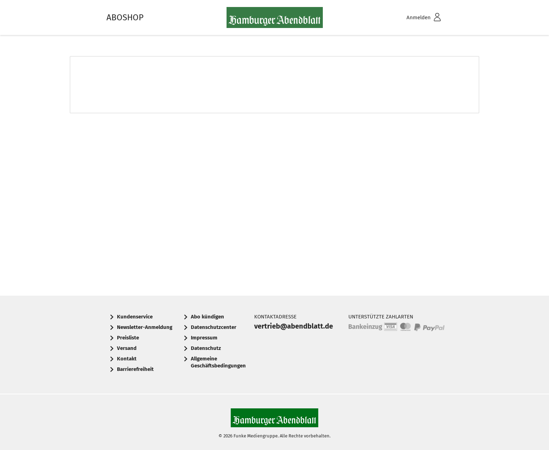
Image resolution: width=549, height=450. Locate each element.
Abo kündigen (207, 317)
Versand (127, 348)
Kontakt (127, 359)
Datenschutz (206, 348)
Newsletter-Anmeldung (144, 327)
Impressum (204, 338)
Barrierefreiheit (135, 369)
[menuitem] (415, 17)
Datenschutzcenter (213, 327)
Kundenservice (135, 317)
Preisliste (128, 338)
